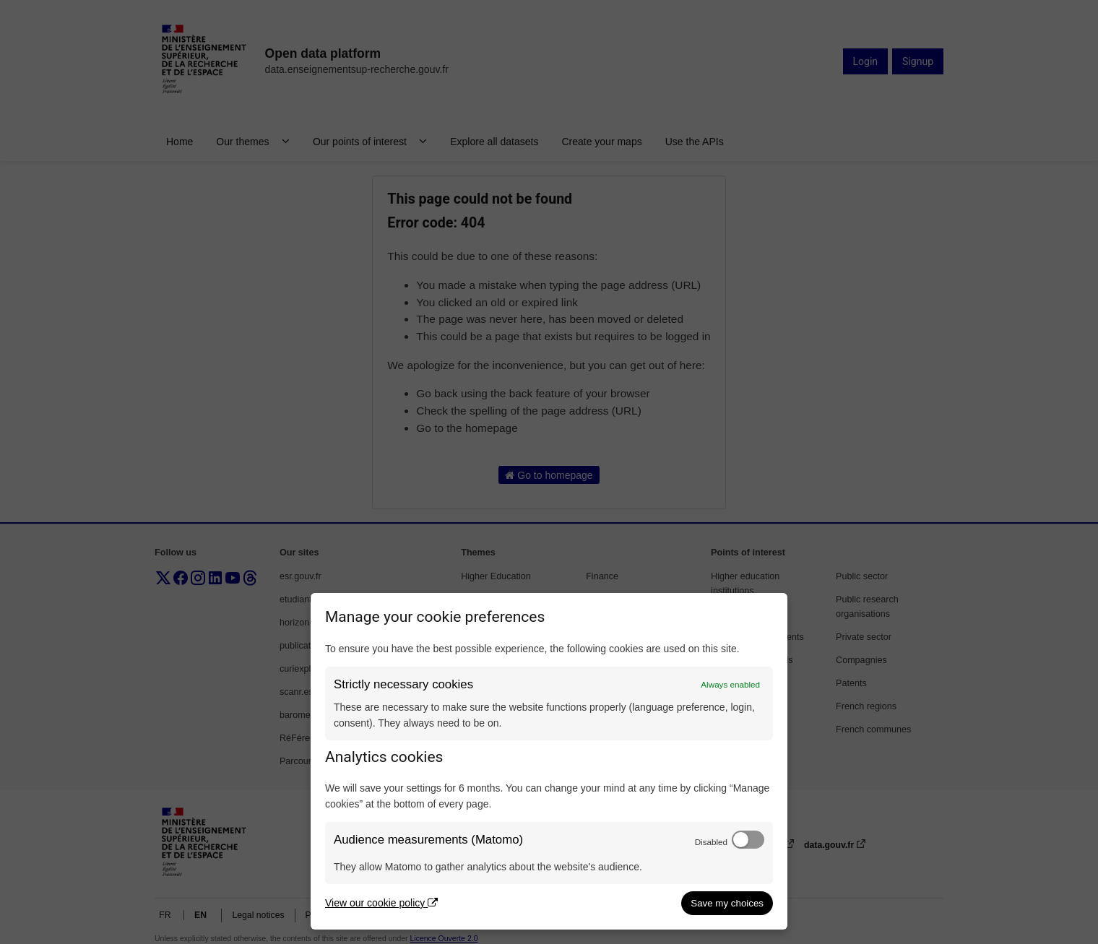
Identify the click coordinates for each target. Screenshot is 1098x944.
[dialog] (549, 761)
